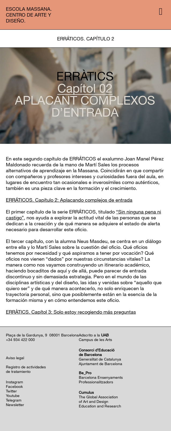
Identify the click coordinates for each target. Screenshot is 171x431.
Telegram (13, 400)
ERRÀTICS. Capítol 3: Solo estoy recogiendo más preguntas (71, 312)
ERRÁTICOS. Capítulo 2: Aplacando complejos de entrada (69, 200)
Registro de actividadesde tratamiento (26, 369)
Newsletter (15, 404)
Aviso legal (15, 357)
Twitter (11, 391)
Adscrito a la (94, 335)
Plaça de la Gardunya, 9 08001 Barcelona (42, 335)
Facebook (14, 386)
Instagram (14, 382)
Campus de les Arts (95, 339)
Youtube (13, 395)
